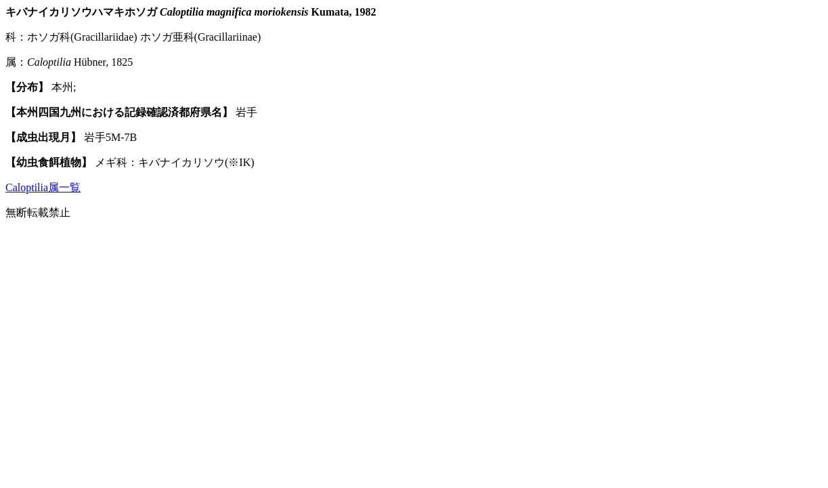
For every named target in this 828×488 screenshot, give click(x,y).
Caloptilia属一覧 (43, 187)
